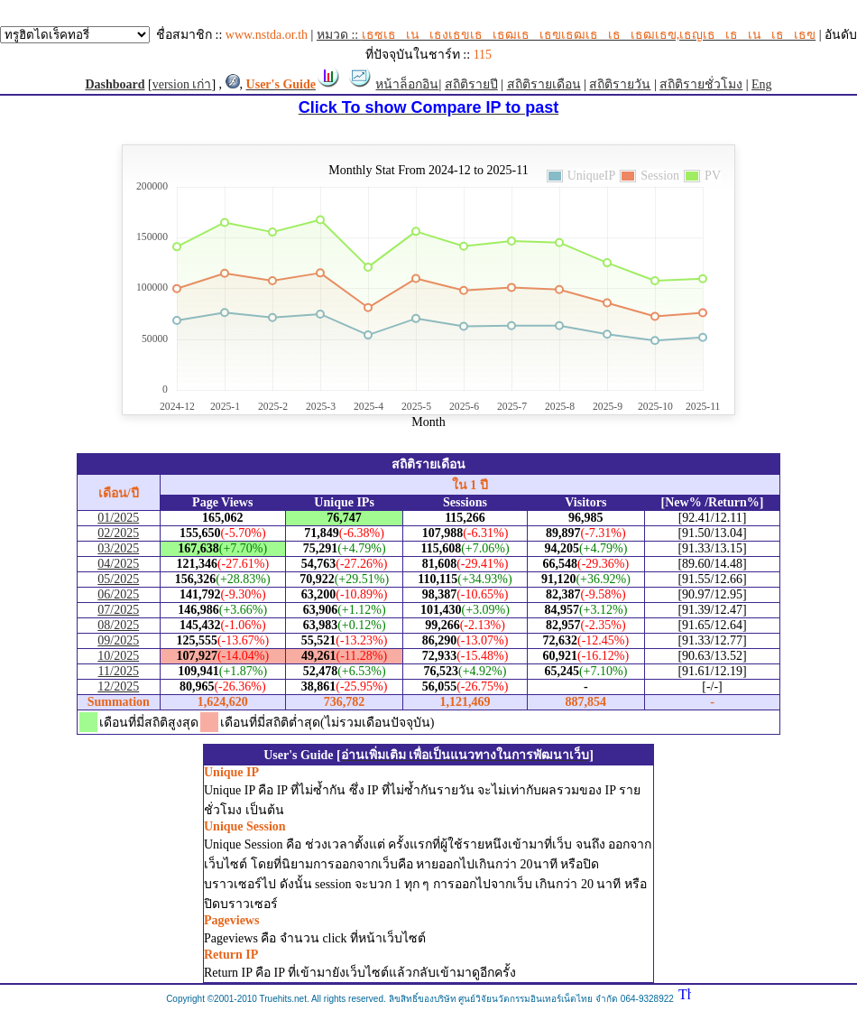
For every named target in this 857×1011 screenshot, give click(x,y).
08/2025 (118, 625)
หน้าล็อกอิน (406, 84)
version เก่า (182, 84)
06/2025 (118, 594)
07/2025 (118, 610)
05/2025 (118, 579)
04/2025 (118, 563)
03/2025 (118, 548)
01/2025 (118, 517)
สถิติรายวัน (619, 84)
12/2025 (118, 686)
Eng (761, 84)
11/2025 (118, 671)
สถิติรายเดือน (544, 84)
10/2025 (118, 656)
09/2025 (118, 640)
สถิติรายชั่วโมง (700, 84)
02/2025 (118, 533)
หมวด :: (566, 35)
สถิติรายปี (471, 84)
